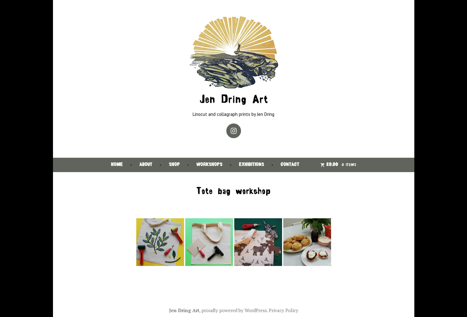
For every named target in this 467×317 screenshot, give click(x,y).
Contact (290, 165)
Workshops (209, 165)
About (145, 165)
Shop (174, 165)
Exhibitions (251, 165)
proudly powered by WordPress (234, 310)
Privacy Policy (283, 310)
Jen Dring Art (233, 100)
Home (117, 165)
